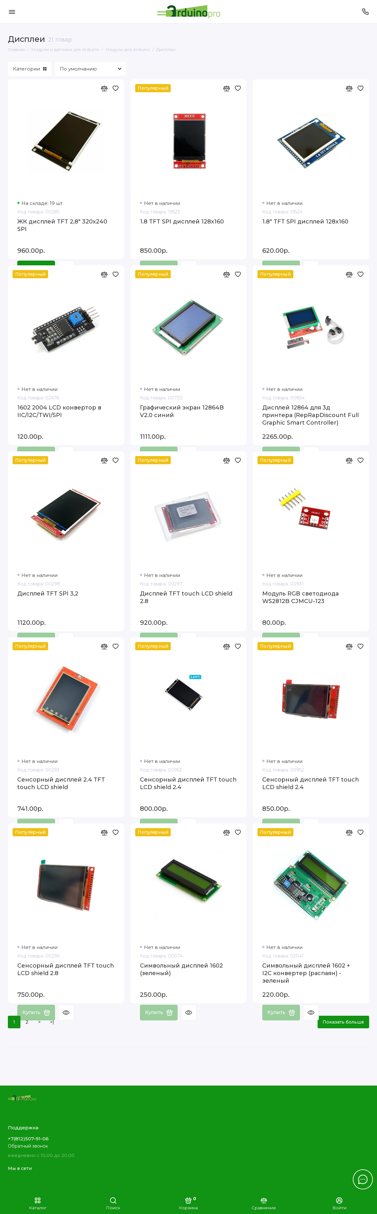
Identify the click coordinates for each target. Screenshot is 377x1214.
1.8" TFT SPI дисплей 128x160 (305, 221)
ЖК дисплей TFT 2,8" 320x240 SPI (62, 225)
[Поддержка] (365, 11)
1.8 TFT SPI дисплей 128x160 (182, 221)
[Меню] (12, 11)
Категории (30, 69)
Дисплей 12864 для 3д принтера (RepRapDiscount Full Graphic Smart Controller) (310, 415)
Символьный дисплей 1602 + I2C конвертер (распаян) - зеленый (306, 973)
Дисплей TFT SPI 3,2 (47, 593)
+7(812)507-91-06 (28, 1139)
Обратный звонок (28, 1146)
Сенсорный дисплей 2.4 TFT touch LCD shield (61, 783)
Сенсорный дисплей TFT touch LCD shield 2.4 (188, 783)
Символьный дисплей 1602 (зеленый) (181, 969)
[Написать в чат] (362, 1179)
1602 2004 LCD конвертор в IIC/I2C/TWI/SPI (59, 411)
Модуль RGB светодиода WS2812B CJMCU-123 (300, 597)
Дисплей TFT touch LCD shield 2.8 (186, 597)
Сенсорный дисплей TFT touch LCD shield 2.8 (65, 969)
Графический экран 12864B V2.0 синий (182, 411)
